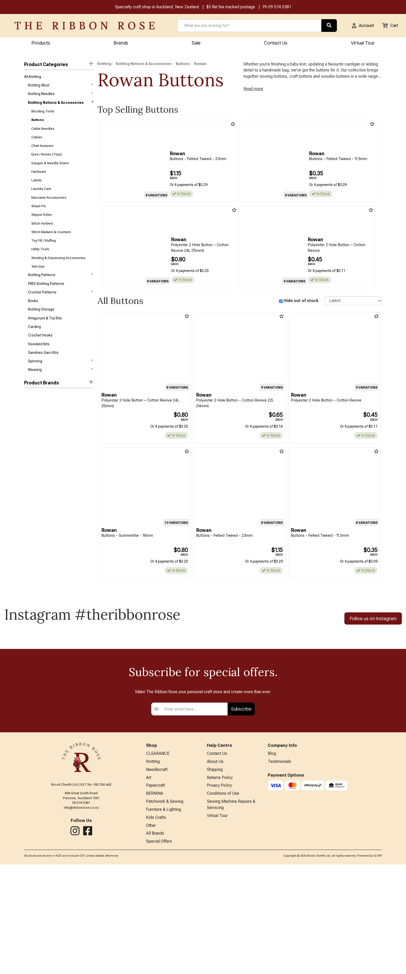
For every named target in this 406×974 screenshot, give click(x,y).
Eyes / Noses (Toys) (46, 161)
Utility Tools (40, 263)
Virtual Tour (362, 43)
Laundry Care (41, 198)
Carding (34, 346)
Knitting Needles (60, 96)
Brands (121, 43)
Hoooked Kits (38, 364)
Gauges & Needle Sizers (50, 170)
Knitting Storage (41, 327)
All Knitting (32, 78)
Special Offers (159, 950)
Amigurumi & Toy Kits (45, 337)
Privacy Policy (219, 891)
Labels (36, 189)
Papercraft (155, 891)
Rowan (30, 419)
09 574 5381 (279, 7)
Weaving (60, 392)
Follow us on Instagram (373, 622)
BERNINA (154, 899)
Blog (272, 857)
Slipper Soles (41, 226)
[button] (359, 26)
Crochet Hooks (40, 355)
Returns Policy (220, 882)
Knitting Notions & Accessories (60, 105)
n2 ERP (377, 965)
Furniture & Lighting (163, 916)
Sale (196, 43)
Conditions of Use (223, 899)
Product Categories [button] (58, 65)
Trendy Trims (35, 437)
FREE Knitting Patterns (46, 300)
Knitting (104, 64)
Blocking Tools (42, 115)
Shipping (215, 874)
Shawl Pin (38, 217)
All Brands (155, 942)
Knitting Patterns (60, 290)
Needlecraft (157, 874)
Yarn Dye (38, 281)
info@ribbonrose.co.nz (81, 911)
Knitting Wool (60, 86)
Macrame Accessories (48, 207)
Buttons (37, 124)
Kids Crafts (156, 925)
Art (148, 882)
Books (33, 318)
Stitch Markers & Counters (51, 244)
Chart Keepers (42, 152)
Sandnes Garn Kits (43, 374)
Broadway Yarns (37, 428)
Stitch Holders (42, 235)
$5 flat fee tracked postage (230, 7)
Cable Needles (42, 133)
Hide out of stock (301, 304)
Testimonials (279, 865)
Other (151, 933)
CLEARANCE (157, 857)
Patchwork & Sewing (164, 908)
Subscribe (241, 812)
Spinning (60, 382)
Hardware (38, 180)
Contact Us (275, 43)
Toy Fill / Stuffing (43, 254)
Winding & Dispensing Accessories (58, 272)
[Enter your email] (194, 812)
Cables (36, 143)
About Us (215, 865)
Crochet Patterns (60, 308)
